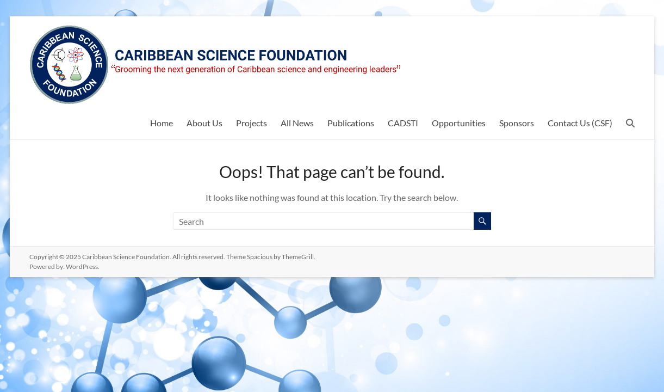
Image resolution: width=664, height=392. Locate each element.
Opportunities (459, 123)
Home (161, 123)
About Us (204, 123)
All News (297, 123)
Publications (350, 123)
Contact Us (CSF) (580, 123)
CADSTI (403, 123)
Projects (251, 123)
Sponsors (516, 123)
